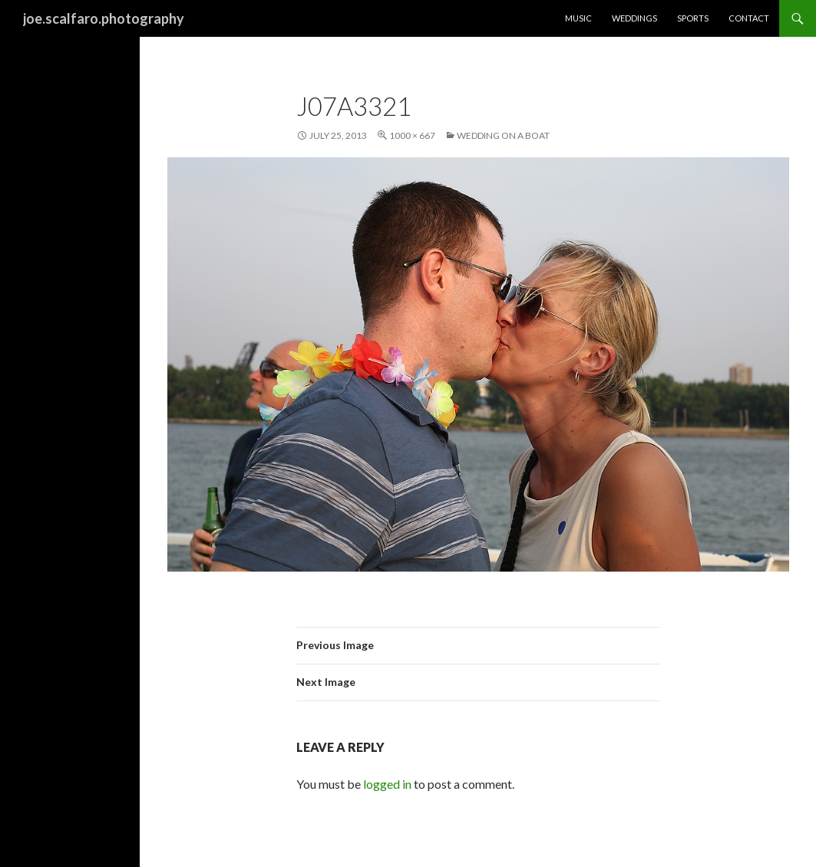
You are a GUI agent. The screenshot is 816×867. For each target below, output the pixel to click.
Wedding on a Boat (503, 135)
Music (578, 18)
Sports (693, 18)
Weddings (634, 18)
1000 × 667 (412, 135)
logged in (387, 783)
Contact (748, 18)
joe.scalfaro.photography (103, 18)
